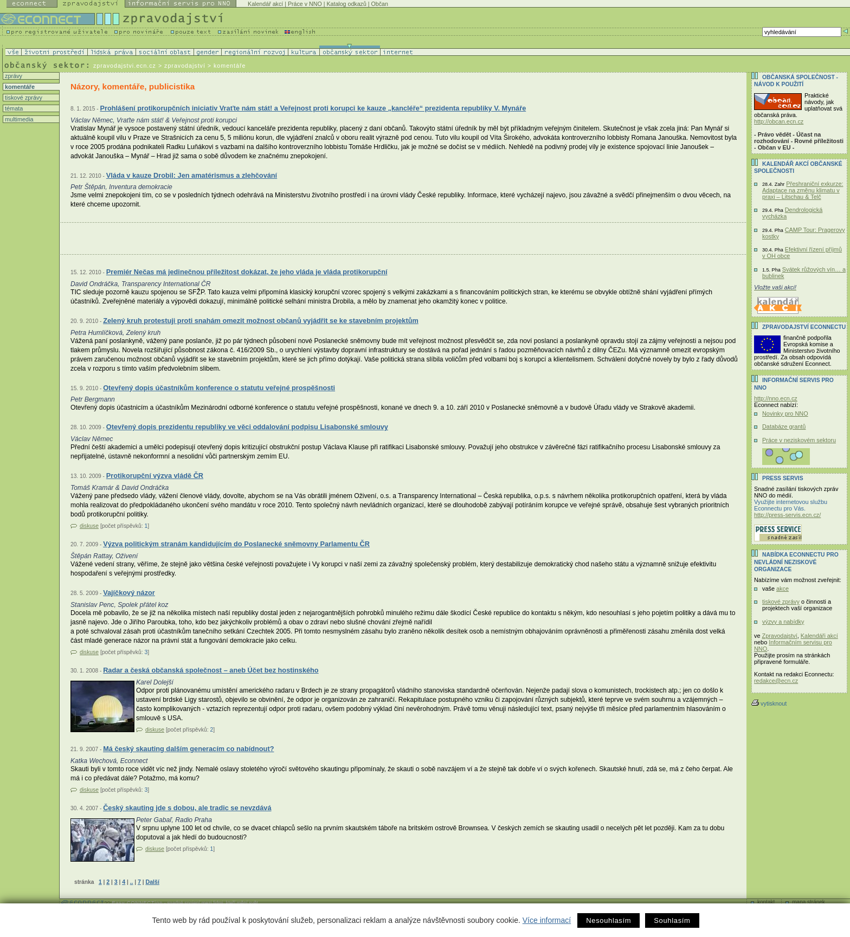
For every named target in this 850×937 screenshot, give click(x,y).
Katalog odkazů (346, 4)
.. (131, 882)
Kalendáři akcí (819, 635)
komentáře (19, 86)
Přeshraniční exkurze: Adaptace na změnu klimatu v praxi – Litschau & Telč (802, 190)
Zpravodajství (779, 635)
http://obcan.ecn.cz (778, 121)
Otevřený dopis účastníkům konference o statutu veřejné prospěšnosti (219, 388)
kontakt (766, 902)
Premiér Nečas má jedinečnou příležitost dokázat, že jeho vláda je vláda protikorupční (247, 272)
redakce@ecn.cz (776, 680)
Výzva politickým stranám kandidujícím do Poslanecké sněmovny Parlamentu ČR (236, 544)
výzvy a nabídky (783, 621)
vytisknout (769, 703)
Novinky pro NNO (785, 413)
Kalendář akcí (265, 4)
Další (152, 881)
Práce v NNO (305, 4)
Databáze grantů (784, 426)
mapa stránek (808, 902)
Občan (379, 4)
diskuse (89, 526)
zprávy (12, 76)
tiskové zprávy (22, 97)
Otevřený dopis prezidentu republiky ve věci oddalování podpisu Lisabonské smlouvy (247, 427)
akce (782, 588)
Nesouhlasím (608, 920)
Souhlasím (672, 920)
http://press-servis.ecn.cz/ (787, 515)
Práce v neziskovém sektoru (799, 440)
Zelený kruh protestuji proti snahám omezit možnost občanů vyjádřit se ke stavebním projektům (260, 320)
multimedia (18, 119)
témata (13, 108)
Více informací (547, 920)
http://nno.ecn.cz (775, 398)
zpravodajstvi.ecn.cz (124, 65)
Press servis (782, 478)
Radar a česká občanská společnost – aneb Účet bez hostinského (211, 670)
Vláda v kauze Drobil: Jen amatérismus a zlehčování (191, 175)
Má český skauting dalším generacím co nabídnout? (188, 749)
